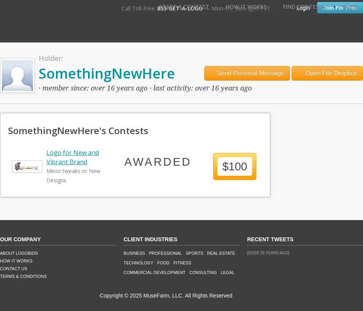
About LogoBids (19, 253)
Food (163, 263)
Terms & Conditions (23, 276)
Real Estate (221, 253)
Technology (138, 263)
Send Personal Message (247, 73)
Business (134, 253)
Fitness (182, 263)
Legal (227, 272)
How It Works (246, 6)
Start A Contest (184, 6)
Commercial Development (154, 272)
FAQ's (350, 6)
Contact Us (13, 268)
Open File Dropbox (327, 73)
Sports (194, 253)
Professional (165, 253)
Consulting (203, 272)
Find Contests (304, 6)
